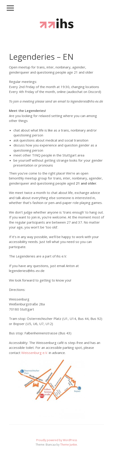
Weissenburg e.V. (34, 352)
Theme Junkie (68, 444)
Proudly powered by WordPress (56, 440)
